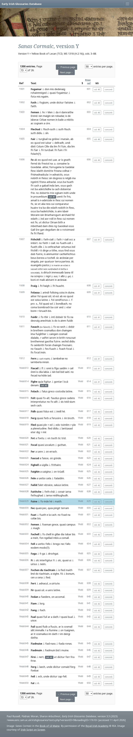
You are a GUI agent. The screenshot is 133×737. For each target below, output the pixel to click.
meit (35, 538)
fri (59, 146)
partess (65, 261)
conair (61, 491)
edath (54, 207)
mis (52, 89)
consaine (62, 163)
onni (48, 368)
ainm (63, 320)
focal (69, 348)
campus (70, 524)
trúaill (60, 471)
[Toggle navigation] (127, 4)
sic (36, 204)
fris (68, 196)
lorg (42, 603)
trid (63, 438)
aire (59, 211)
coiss (62, 292)
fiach (42, 610)
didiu (39, 133)
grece (63, 398)
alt (48, 398)
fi (40, 553)
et (39, 204)
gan (42, 229)
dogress (57, 178)
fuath (63, 243)
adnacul (43, 583)
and (61, 307)
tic (59, 438)
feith (45, 243)
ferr (67, 657)
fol (39, 296)
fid (72, 215)
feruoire (56, 418)
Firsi (33, 657)
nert (41, 657)
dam (45, 226)
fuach (52, 348)
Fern (33, 358)
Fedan (34, 596)
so (58, 326)
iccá (66, 381)
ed (51, 424)
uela (48, 478)
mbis (56, 538)
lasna (67, 272)
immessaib (58, 272)
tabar (68, 534)
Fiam (34, 603)
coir (56, 307)
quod (37, 142)
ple (45, 424)
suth (52, 129)
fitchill (34, 250)
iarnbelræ (58, 358)
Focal (34, 444)
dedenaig (59, 89)
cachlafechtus (67, 254)
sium (72, 401)
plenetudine (40, 428)
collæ (34, 518)
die (48, 207)
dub (33, 254)
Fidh (33, 411)
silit (33, 630)
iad (49, 375)
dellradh (59, 142)
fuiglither (41, 334)
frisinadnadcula (39, 174)
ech (40, 676)
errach (53, 451)
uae (55, 159)
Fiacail (34, 368)
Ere (37, 229)
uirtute (55, 583)
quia (40, 381)
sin (52, 116)
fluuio (53, 626)
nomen (51, 119)
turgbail (43, 139)
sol (51, 303)
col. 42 (97, 391)
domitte (48, 170)
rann (45, 269)
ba (64, 182)
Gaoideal (63, 226)
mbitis (70, 119)
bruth (71, 418)
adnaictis (57, 174)
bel (58, 372)
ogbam (59, 193)
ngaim (44, 96)
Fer (33, 451)
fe (65, 196)
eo (32, 142)
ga (43, 553)
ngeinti (35, 182)
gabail (45, 185)
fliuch (46, 129)
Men (50, 112)
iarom (52, 337)
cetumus (66, 246)
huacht (60, 285)
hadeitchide (47, 211)
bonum (70, 573)
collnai (65, 170)
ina (74, 178)
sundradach (53, 269)
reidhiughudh (60, 495)
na (49, 139)
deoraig (35, 320)
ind (42, 218)
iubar (48, 142)
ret (32, 189)
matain (65, 139)
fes (47, 348)
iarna (68, 491)
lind (33, 573)
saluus (57, 485)
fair (36, 150)
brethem (38, 330)
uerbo (42, 478)
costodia (60, 391)
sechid (65, 341)
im (50, 634)
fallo (67, 544)
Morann (35, 215)
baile (61, 119)
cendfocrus (61, 300)
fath (46, 239)
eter (68, 307)
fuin (63, 146)
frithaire (56, 465)
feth (46, 491)
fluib (45, 626)
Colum (40, 146)
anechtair (45, 320)
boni (33, 279)
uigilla (45, 465)
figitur (47, 381)
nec (63, 544)
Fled (33, 424)
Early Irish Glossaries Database (22, 4)
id (54, 296)
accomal (59, 596)
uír (42, 590)
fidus (46, 411)
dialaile (35, 337)
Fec (33, 508)
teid (66, 401)
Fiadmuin (36, 650)
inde (46, 501)
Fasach (35, 326)
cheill (48, 534)
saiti (67, 372)
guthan (62, 444)
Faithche (36, 491)
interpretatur (38, 401)
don (47, 89)
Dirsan (54, 222)
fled (50, 428)
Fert (33, 583)
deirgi (67, 634)
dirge (46, 250)
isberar (34, 119)
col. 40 (97, 89)
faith (33, 106)
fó (61, 573)
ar (59, 159)
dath (55, 616)
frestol (45, 163)
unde (53, 102)
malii (42, 279)
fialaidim (59, 478)
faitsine (68, 102)
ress (48, 204)
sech (62, 326)
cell (69, 243)
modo (42, 547)
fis (32, 352)
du (41, 570)
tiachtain (44, 573)
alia (43, 204)
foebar (34, 670)
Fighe (34, 381)
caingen (53, 334)
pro (33, 303)
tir (65, 317)
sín (46, 133)
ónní (33, 372)
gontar (58, 381)
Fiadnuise (36, 643)
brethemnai (37, 341)
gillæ (57, 534)
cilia (41, 372)
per (71, 257)
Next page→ (66, 72)
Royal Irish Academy (97, 726)
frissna (58, 170)
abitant (50, 279)
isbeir (65, 211)
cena (40, 577)
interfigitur (46, 560)
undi (67, 142)
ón (65, 418)
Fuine (34, 501)
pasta (45, 265)
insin (42, 352)
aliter (45, 167)
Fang (34, 610)
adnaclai (51, 182)
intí (53, 317)
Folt (33, 398)
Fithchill (35, 239)
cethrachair (54, 246)
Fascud (35, 458)
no (37, 193)
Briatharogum (53, 215)
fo (42, 317)
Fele (33, 478)
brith (62, 337)
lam (57, 185)
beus (33, 257)
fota (33, 96)
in (57, 119)
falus (44, 391)
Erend (34, 116)
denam (35, 385)
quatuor (49, 261)
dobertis (44, 193)
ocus (66, 174)
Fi (32, 560)
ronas (68, 643)
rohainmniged (39, 92)
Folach (35, 391)
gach (69, 185)
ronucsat (71, 337)
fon (41, 538)
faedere (45, 596)
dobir (71, 326)
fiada (61, 643)
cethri (40, 269)
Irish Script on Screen (33, 729)
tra (40, 207)
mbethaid (36, 226)
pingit (57, 508)
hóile (44, 375)
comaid (65, 666)
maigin (47, 116)
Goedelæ (36, 167)
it (41, 250)
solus (38, 300)
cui (62, 200)
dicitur (60, 102)
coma (34, 307)
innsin (45, 362)
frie (33, 193)
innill (58, 411)
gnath (67, 159)
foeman (46, 524)
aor (47, 218)
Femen (35, 112)
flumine (53, 630)
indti (66, 193)
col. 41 (97, 239)
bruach (43, 311)
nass (53, 643)
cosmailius (50, 330)
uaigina (46, 471)
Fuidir (34, 317)
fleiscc (45, 178)
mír (44, 432)
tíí (72, 272)
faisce (45, 458)
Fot (33, 438)
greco (51, 391)
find (66, 250)
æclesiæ (64, 257)
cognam (38, 123)
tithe (54, 250)
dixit (33, 146)
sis (62, 401)
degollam (50, 229)
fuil (45, 616)
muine (65, 650)
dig (38, 432)
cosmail (63, 334)
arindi (46, 292)
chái (52, 491)
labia (46, 372)
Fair (33, 139)
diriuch (47, 272)
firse (33, 660)
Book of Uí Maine (50, 726)
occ (71, 239)
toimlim (65, 424)
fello (48, 544)
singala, (35, 261)
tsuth (54, 438)
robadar (59, 116)
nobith (34, 178)
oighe (56, 573)
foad (64, 514)
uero (50, 590)
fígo (56, 368)
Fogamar (36, 89)
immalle (39, 630)
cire (48, 123)
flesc (33, 170)
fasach (38, 348)
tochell (51, 257)
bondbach (61, 303)
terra (58, 261)
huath (70, 182)
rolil (51, 218)
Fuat (33, 514)
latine (45, 300)
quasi (53, 92)
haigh (46, 285)
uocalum (49, 444)
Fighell (35, 465)
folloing (54, 292)
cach (36, 185)
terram (65, 508)
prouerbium (40, 196)
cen (33, 577)
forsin (48, 345)
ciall (51, 239)
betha (63, 269)
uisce (33, 620)
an (61, 265)
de (69, 116)
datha (34, 637)
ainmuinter (52, 254)
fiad (47, 643)
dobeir (59, 317)
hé (63, 411)
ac (32, 123)
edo (58, 424)
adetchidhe (44, 189)
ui (70, 560)
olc (37, 560)
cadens (71, 398)
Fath (33, 102)
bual (70, 616)
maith (58, 501)
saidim (63, 368)
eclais (65, 265)
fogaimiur (62, 92)
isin (40, 116)
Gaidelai (69, 167)
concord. (109, 89)
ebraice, (48, 485)
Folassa (35, 292)
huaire (34, 207)
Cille (46, 146)
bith (60, 222)
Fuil (33, 626)
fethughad (37, 495)
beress (40, 257)
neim (43, 564)
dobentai (65, 189)
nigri (48, 276)
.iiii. (72, 261)
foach (62, 348)
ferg (72, 666)
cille (40, 246)
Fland (40, 233)
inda (51, 185)
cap (60, 676)
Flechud (35, 129)
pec (44, 508)
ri (60, 112)
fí (42, 368)
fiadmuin (50, 650)
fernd (34, 163)
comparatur (61, 204)
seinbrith (39, 345)
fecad (34, 375)
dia (51, 146)
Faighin (35, 471)
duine (71, 292)
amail (34, 200)
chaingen (67, 330)
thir (46, 317)
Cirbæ (42, 119)
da (57, 112)
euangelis (36, 265)
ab (71, 139)
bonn (34, 311)
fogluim (44, 102)
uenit (60, 196)
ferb (46, 418)
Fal (32, 683)
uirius (34, 564)
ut (40, 222)
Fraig (34, 285)
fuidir (70, 320)
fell (64, 676)
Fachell (35, 534)
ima (33, 334)
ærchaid (66, 215)
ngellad (48, 538)
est (43, 142)
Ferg (33, 418)
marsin (57, 265)
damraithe (67, 112)
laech (42, 666)
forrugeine (55, 167)
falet (40, 485)
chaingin (56, 345)
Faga (34, 553)
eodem (35, 547)
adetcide (47, 200)
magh (36, 528)
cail (71, 368)
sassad (34, 269)
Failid (34, 485)
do (39, 163)
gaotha (49, 341)
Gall (33, 229)
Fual (33, 616)
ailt (56, 401)
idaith (40, 170)
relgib (68, 178)
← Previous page (66, 67)
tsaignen (69, 630)
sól (49, 296)
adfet (45, 337)
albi (63, 276)
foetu (41, 438)
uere (40, 451)
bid (62, 372)
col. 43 (97, 667)
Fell (33, 544)
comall (65, 538)
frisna (42, 182)
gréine (55, 139)
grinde (57, 458)
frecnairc (67, 345)
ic (69, 265)
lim (55, 146)
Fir (32, 590)
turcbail (48, 150)
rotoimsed (68, 229)
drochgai (53, 553)
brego (56, 544)
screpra (38, 276)
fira (72, 657)
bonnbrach (44, 307)
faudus (55, 398)
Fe (43, 112)
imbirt (34, 243)
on (48, 438)
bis (49, 311)
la (68, 163)
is (66, 116)
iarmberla (36, 362)
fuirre (39, 254)
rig (55, 226)
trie (52, 193)
